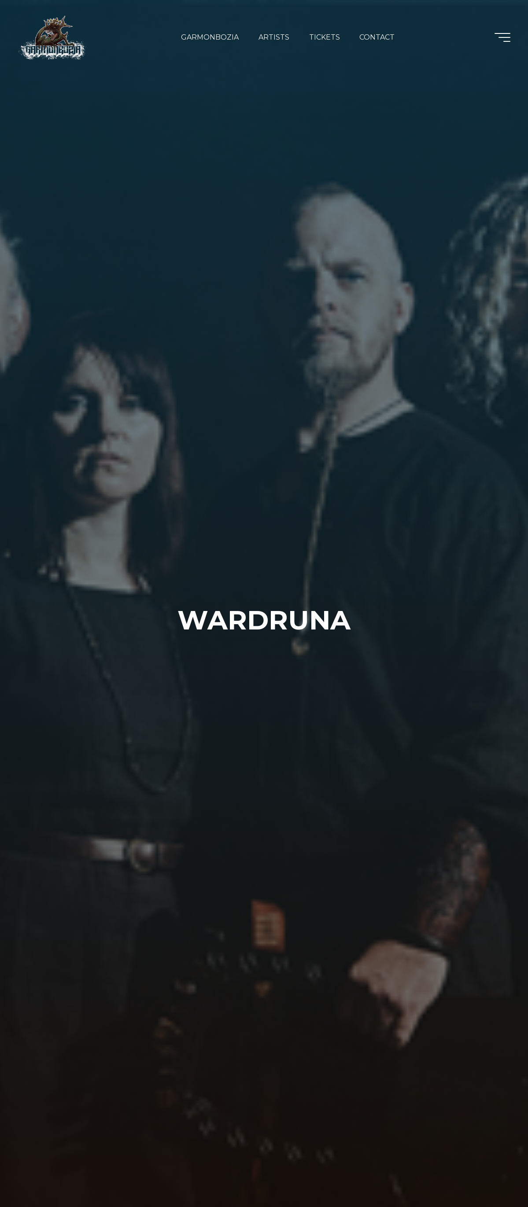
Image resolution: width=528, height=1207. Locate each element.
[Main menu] (502, 37)
